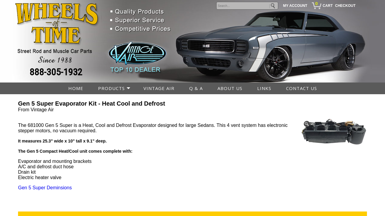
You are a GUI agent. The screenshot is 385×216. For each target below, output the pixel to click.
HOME (75, 88)
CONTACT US (301, 88)
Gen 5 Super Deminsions (45, 187)
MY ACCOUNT (295, 6)
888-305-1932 (55, 72)
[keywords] (247, 6)
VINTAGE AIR (158, 88)
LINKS (264, 88)
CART (328, 6)
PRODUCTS (111, 88)
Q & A (196, 88)
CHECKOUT (345, 6)
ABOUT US (229, 88)
